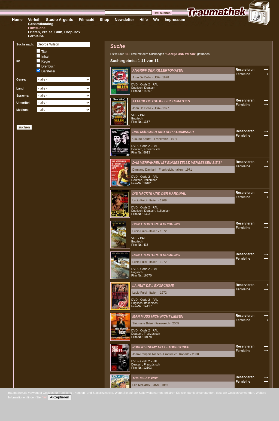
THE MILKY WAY (145, 378)
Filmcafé (86, 19)
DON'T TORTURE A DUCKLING (156, 224)
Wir (156, 19)
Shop (104, 19)
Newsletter (124, 19)
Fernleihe (36, 36)
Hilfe (144, 19)
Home (17, 19)
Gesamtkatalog (40, 24)
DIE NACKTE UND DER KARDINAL (159, 193)
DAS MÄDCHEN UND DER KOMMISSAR (163, 132)
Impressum (175, 19)
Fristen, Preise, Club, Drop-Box (54, 32)
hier (44, 397)
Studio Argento (60, 19)
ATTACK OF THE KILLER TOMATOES (161, 101)
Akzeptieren (59, 397)
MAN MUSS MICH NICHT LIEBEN (157, 316)
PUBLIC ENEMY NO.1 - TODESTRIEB (161, 347)
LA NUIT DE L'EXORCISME (153, 286)
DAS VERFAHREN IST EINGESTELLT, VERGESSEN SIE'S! (177, 163)
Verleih (34, 19)
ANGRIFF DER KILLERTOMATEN (157, 70)
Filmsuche (37, 28)
